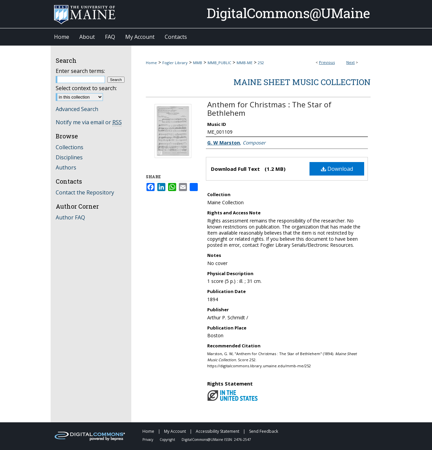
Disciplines (69, 157)
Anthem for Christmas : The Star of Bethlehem (269, 108)
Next (350, 62)
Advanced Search (77, 109)
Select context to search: (86, 88)
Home (151, 62)
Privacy (148, 439)
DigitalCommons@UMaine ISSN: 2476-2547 (216, 439)
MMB (197, 62)
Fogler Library (175, 62)
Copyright (168, 439)
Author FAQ (70, 217)
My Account (175, 431)
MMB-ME (244, 62)
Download (337, 169)
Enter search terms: (80, 71)
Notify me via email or (89, 122)
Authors (66, 167)
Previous (327, 62)
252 (261, 62)
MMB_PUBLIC (219, 62)
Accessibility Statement (218, 431)
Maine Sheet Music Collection (302, 82)
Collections (69, 147)
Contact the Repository (85, 192)
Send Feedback (263, 431)
